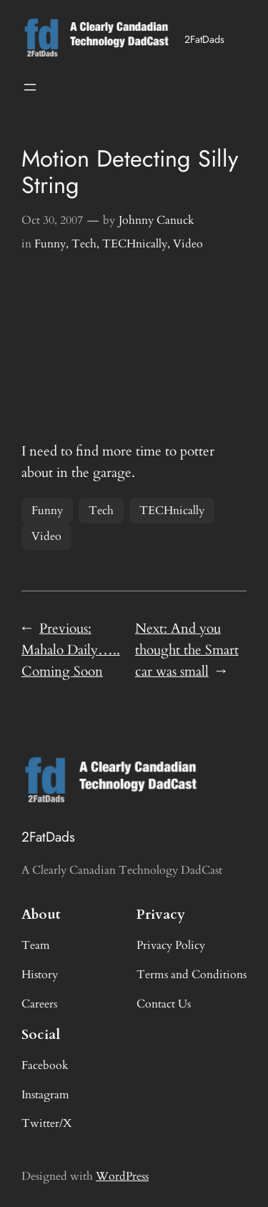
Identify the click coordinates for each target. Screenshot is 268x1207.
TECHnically (134, 244)
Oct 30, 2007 (52, 220)
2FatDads (204, 39)
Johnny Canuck (156, 220)
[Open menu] (30, 87)
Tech (83, 244)
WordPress (122, 1176)
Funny (50, 244)
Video (188, 244)
